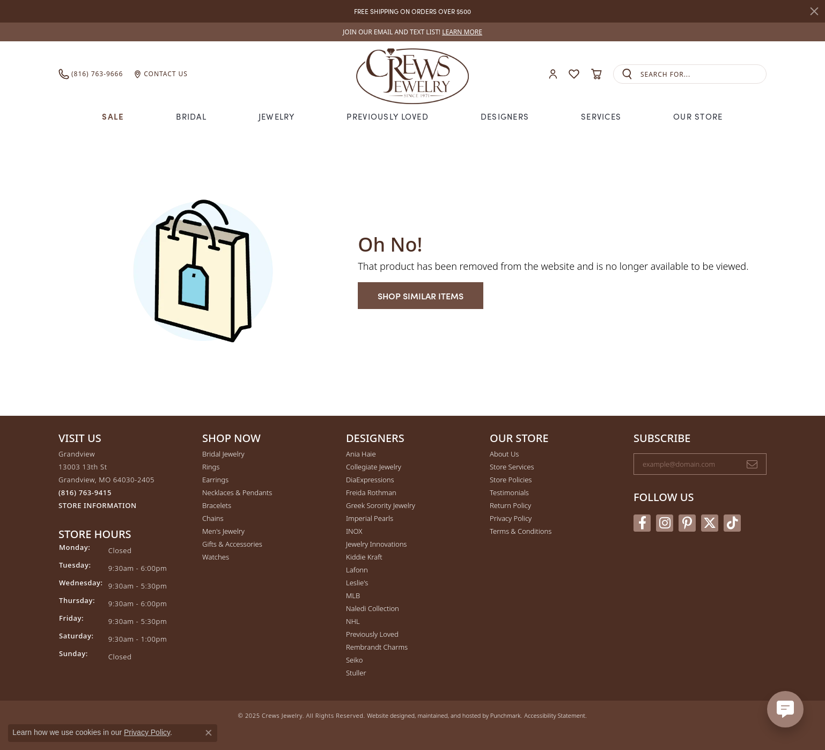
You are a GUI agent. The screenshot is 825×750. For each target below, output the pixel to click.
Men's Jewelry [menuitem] (223, 531)
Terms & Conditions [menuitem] (520, 531)
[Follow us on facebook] (642, 522)
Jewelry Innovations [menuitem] (376, 544)
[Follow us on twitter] (709, 522)
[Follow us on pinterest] (687, 522)
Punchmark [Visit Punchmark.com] (505, 715)
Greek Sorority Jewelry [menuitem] (380, 505)
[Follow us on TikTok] (732, 522)
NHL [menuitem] (353, 621)
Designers (505, 116)
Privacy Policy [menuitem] (511, 518)
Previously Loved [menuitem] (372, 634)
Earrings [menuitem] (215, 479)
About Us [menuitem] (504, 454)
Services (601, 116)
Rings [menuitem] (210, 467)
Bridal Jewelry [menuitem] (223, 454)
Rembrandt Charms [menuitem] (377, 647)
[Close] (814, 11)
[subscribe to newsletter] (752, 464)
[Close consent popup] (208, 733)
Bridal (191, 116)
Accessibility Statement (554, 715)
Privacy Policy (147, 732)
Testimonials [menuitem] (509, 492)
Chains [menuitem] (213, 518)
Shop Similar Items (420, 296)
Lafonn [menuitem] (357, 570)
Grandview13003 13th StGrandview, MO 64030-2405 (106, 479)
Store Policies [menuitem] (511, 479)
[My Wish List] (574, 74)
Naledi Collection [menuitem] (372, 608)
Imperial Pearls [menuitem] (369, 518)
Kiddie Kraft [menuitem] (364, 557)
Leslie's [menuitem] (357, 582)
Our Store (698, 116)
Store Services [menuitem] (512, 467)
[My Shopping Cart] (596, 74)
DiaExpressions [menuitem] (370, 479)
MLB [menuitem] (353, 595)
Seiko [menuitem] (354, 660)
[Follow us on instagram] (664, 522)
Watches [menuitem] (215, 557)
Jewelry (277, 116)
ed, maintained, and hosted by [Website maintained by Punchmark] (449, 715)
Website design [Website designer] (387, 715)
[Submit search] (627, 74)
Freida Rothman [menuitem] (371, 492)
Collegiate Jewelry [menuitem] (373, 467)
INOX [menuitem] (354, 531)
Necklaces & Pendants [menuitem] (237, 492)
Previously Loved (387, 116)
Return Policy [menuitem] (510, 505)
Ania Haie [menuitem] (361, 454)
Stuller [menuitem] (356, 673)
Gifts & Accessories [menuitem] (232, 544)
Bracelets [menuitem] (216, 505)
